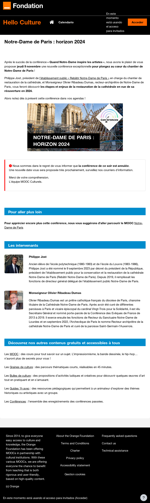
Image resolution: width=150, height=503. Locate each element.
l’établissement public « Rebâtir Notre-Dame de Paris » (74, 78)
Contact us (109, 443)
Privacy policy (75, 458)
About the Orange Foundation (75, 435)
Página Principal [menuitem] (52, 22)
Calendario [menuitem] (66, 22)
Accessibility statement (75, 465)
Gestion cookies (75, 474)
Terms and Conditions (75, 443)
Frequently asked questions (119, 435)
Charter (75, 450)
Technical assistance (115, 450)
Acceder (137, 22)
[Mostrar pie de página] (143, 497)
